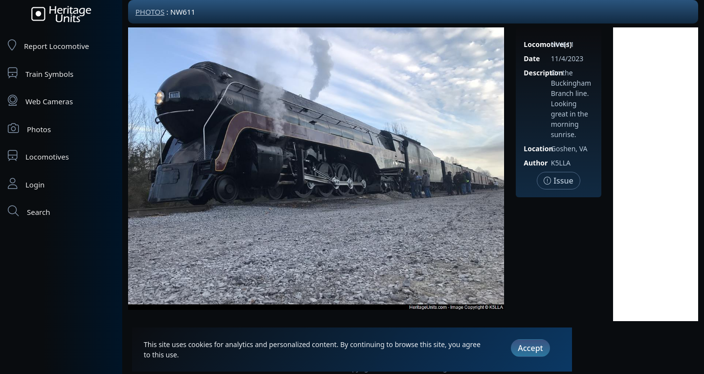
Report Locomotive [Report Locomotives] (48, 45)
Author (536, 162)
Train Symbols (40, 73)
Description (543, 72)
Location (538, 148)
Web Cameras (40, 100)
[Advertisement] (655, 174)
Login (26, 183)
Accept (530, 348)
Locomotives (38, 156)
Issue (558, 180)
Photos (29, 128)
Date (532, 58)
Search (29, 211)
